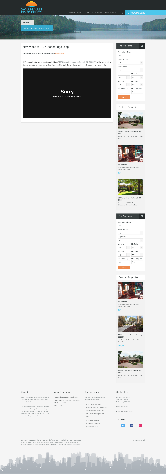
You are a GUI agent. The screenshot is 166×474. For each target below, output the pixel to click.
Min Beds (121, 74)
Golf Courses (97, 13)
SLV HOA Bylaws (91, 417)
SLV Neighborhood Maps (93, 404)
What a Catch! (58, 405)
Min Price (121, 81)
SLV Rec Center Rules (92, 420)
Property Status (123, 59)
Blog (121, 13)
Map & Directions (121, 411)
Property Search (75, 13)
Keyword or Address (124, 52)
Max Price (134, 81)
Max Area (136, 88)
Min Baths (134, 74)
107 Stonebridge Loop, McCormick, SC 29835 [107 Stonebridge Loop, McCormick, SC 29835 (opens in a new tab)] (76, 62)
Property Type (122, 66)
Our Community (110, 13)
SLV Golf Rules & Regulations (95, 414)
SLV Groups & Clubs (92, 426)
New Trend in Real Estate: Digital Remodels (67, 397)
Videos (61, 53)
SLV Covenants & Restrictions (95, 410)
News (57, 53)
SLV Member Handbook (93, 423)
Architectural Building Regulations (96, 407)
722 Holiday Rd (123, 164)
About (86, 13)
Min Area (123, 88)
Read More (126, 169)
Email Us (130, 411)
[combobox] (130, 62)
